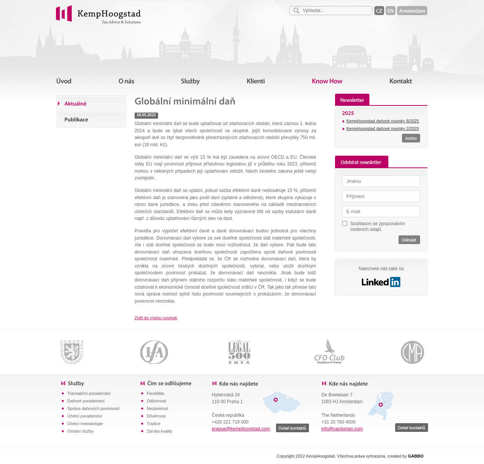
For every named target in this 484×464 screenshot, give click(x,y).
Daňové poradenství (85, 401)
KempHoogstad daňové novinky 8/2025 (382, 121)
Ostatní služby (80, 431)
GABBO (416, 456)
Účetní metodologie (85, 423)
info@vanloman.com (342, 429)
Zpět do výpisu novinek (156, 318)
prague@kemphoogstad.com (241, 429)
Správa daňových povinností (93, 408)
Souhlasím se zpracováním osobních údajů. (377, 226)
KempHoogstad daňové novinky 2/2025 (382, 128)
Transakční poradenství (89, 393)
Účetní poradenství (84, 416)
